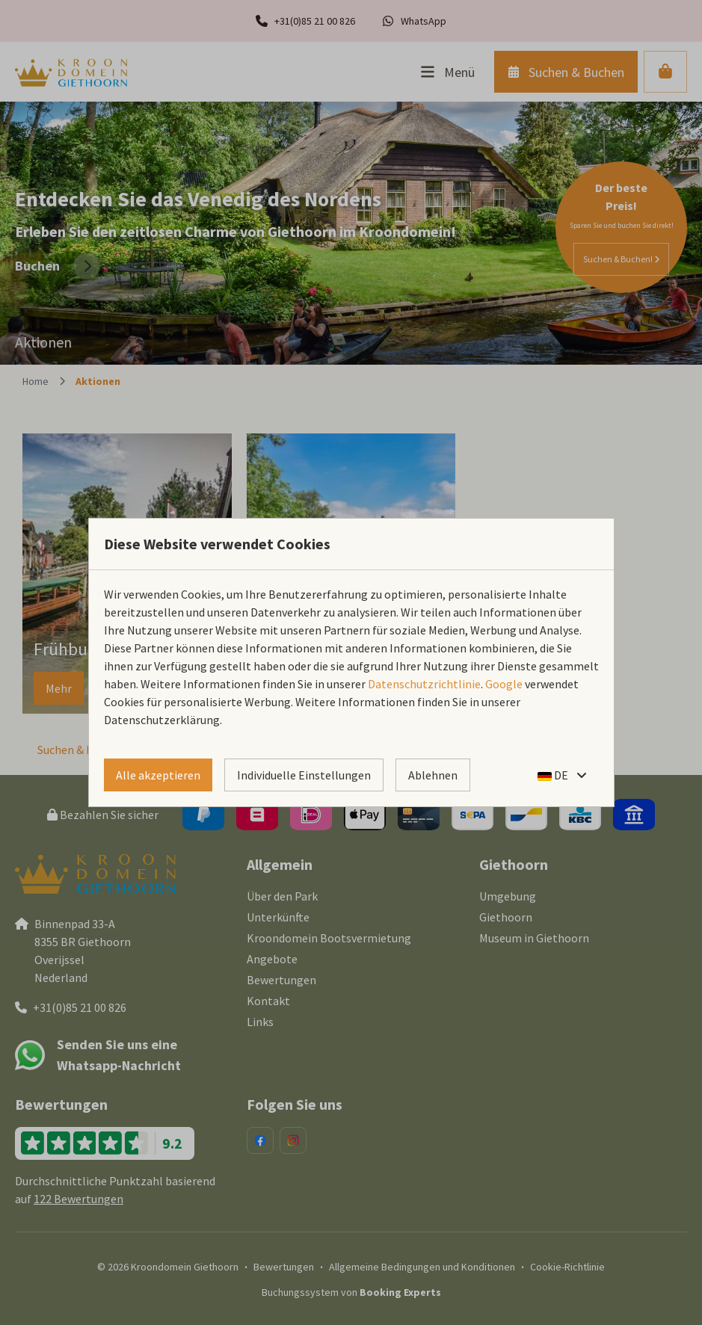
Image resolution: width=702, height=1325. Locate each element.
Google (504, 683)
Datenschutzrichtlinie (424, 683)
